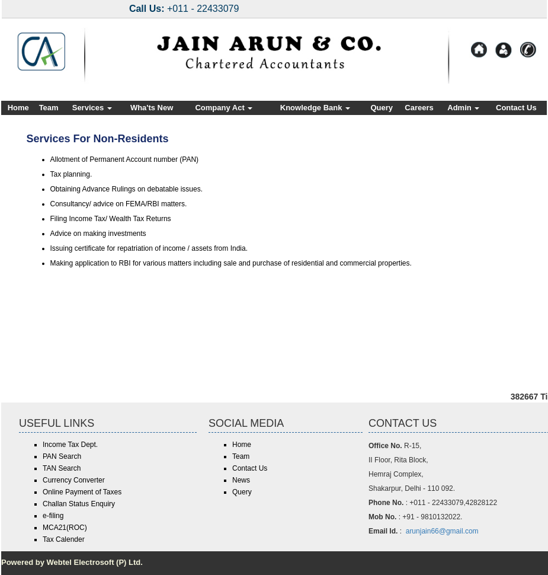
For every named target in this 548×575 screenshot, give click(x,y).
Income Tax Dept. (70, 444)
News (241, 480)
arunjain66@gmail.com (442, 531)
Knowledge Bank (315, 107)
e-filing (53, 516)
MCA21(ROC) (65, 527)
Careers (419, 107)
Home (18, 107)
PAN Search (62, 456)
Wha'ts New (151, 107)
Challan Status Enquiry (79, 504)
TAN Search (62, 468)
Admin (463, 107)
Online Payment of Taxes (82, 492)
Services (92, 107)
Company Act (223, 107)
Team (49, 107)
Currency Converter (74, 480)
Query (381, 107)
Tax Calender (64, 539)
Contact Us (516, 107)
